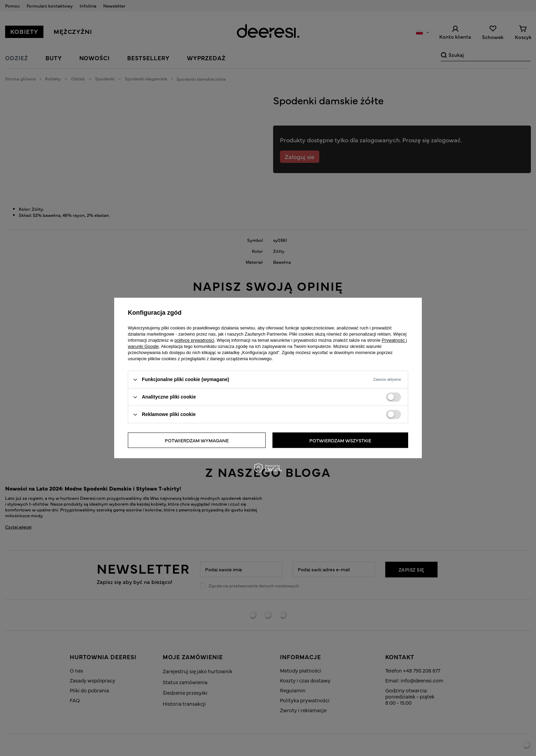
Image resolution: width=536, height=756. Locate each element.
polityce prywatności (194, 340)
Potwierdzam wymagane (197, 440)
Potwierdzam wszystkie (340, 440)
